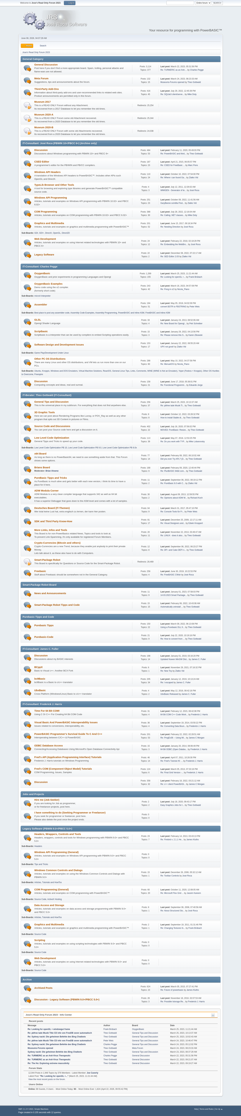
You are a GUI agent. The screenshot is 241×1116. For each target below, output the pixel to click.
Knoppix (45, 371)
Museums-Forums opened (172, 82)
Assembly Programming (106, 313)
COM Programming (45, 211)
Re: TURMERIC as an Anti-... (173, 70)
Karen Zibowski (195, 335)
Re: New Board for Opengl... (173, 323)
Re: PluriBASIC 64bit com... (172, 471)
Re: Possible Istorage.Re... (172, 1001)
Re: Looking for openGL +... (172, 277)
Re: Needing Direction (170, 227)
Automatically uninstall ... (171, 607)
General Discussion (46, 64)
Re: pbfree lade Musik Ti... (172, 405)
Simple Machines (41, 1109)
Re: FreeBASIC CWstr (170, 575)
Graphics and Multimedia (49, 223)
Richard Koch (196, 498)
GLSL (37, 319)
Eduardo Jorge (196, 385)
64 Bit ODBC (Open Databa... (173, 749)
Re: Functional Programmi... (173, 385)
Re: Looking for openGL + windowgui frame (49, 1029)
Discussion (41, 150)
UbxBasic (40, 690)
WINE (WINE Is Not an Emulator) (162, 371)
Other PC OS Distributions (50, 358)
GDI (36, 233)
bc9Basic (39, 678)
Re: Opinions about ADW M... (173, 498)
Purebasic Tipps (44, 625)
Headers (38, 846)
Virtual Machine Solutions (90, 371)
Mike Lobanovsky (197, 441)
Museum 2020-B (43, 127)
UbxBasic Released (169, 694)
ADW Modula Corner (46, 490)
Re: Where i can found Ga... (173, 177)
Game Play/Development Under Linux (51, 353)
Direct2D (66, 233)
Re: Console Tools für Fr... (172, 511)
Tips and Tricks (41, 864)
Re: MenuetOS (167, 364)
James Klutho (192, 839)
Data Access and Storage (49, 905)
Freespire (38, 374)
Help (196, 1109)
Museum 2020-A (43, 114)
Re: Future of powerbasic (171, 990)
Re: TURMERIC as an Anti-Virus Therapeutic (49, 1055)
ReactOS (107, 371)
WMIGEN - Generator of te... (173, 190)
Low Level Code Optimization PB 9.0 (84, 447)
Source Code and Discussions (52, 426)
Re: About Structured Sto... (172, 910)
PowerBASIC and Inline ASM (131, 313)
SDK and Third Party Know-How (53, 521)
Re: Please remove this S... (172, 335)
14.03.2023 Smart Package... (173, 595)
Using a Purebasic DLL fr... (172, 627)
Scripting (39, 940)
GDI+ (41, 233)
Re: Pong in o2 (167, 289)
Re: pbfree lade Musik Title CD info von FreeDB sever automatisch (60, 1033)
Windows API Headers (47, 172)
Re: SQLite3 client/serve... (172, 94)
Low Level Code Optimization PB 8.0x (120, 447)
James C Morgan (196, 738)
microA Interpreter (42, 296)
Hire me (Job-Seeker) (46, 799)
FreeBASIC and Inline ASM (157, 313)
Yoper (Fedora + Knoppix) (190, 371)
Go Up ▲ (219, 1109)
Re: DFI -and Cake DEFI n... (173, 550)
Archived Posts (43, 988)
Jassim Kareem (194, 893)
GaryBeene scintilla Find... (172, 203)
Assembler (40, 304)
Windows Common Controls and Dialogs (58, 870)
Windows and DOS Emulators (64, 371)
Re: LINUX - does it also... (172, 535)
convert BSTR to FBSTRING (173, 306)
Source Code (40, 899)
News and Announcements (50, 593)
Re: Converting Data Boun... (173, 726)
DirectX (48, 233)
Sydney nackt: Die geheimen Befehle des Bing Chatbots (55, 1052)
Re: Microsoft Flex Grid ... (172, 893)
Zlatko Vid (193, 177)
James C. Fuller (198, 659)
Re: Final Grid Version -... (171, 772)
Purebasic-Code (43, 637)
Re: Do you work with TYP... (173, 441)
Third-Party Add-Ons (46, 89)
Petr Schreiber (196, 323)
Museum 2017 (42, 101)
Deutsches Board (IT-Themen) (52, 508)
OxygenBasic (42, 273)
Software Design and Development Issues (59, 344)
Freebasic (40, 571)
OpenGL (57, 233)
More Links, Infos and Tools (50, 530)
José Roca (194, 190)
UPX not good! (167, 347)
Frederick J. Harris (199, 714)
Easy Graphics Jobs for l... (172, 805)
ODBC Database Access (48, 745)
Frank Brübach (195, 277)
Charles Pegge (197, 70)
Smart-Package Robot (47, 560)
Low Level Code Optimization (51, 437)
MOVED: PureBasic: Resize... (174, 430)
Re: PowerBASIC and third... (173, 153)
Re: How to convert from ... (172, 639)
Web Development (45, 239)
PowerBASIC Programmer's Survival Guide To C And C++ (68, 734)
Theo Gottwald (194, 82)
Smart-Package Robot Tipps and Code (57, 605)
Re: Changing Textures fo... (172, 928)
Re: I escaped (166, 682)
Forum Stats (34, 1068)
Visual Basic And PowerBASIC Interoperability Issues (66, 722)
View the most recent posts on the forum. (47, 1079)
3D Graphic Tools (44, 412)
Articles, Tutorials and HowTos (48, 882)
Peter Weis (194, 306)
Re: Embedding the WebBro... (174, 244)
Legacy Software (44, 254)
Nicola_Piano (183, 289)
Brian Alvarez (51, 471)
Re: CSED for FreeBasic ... (172, 165)
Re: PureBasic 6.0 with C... (172, 483)
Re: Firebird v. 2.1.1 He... (171, 839)
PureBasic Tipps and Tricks (50, 477)
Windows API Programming (50, 197)
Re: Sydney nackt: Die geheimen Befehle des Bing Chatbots (57, 1037)
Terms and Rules (206, 1109)
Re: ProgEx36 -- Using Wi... (172, 738)
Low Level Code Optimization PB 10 (50, 447)
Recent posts (34, 1021)
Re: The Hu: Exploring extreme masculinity (48, 1063)
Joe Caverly (92, 1073)
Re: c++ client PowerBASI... (173, 784)
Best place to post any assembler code (51, 313)
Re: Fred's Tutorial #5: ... (171, 761)
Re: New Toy (166, 671)
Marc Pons (193, 165)
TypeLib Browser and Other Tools (54, 184)
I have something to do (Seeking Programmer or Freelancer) (70, 812)
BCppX (38, 667)
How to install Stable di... (171, 417)
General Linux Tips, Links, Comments (129, 371)
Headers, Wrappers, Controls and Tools (57, 834)
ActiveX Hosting (54, 899)
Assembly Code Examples (82, 313)
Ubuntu (37, 371)
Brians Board (42, 467)
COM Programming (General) (51, 889)
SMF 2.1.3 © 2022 (25, 1109)
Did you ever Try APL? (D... (172, 459)
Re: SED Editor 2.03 (169, 256)
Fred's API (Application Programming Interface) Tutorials (68, 757)
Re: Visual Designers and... (172, 523)
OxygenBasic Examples (48, 283)
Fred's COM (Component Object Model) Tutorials (63, 768)
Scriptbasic (41, 331)
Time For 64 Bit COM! (47, 710)
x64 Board (40, 453)
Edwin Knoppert (195, 523)
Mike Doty (191, 94)
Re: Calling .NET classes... (172, 215)
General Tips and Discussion (51, 401)
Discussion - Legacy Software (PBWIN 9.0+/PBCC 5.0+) (66, 999)
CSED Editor (41, 161)
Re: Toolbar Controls (169, 876)
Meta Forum (41, 78)
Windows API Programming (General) (56, 852)
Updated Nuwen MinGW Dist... (174, 659)
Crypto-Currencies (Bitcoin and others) (57, 542)
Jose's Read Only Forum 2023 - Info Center (49, 1015)
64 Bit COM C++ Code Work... (174, 714)
